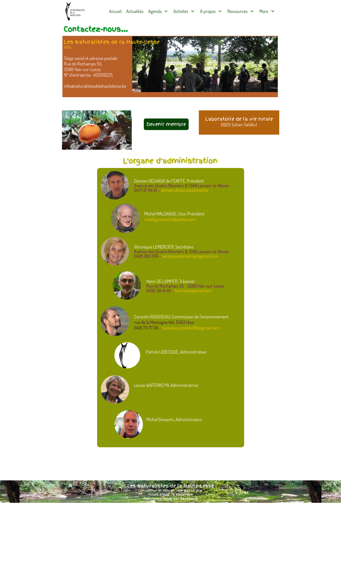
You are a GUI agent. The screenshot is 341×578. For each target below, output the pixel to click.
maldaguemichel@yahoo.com (170, 219)
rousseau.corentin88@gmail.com (190, 328)
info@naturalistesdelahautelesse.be (95, 86)
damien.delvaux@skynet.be (184, 190)
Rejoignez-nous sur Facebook (170, 498)
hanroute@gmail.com (193, 290)
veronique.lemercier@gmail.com (190, 256)
